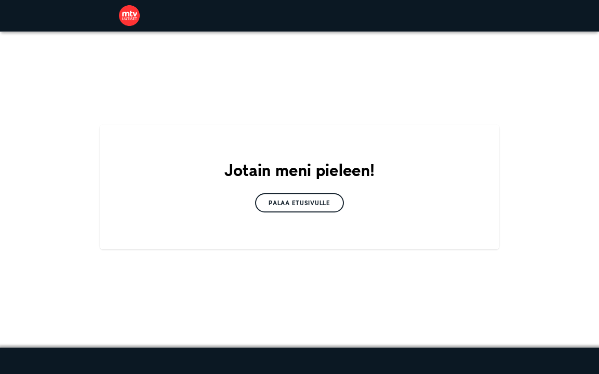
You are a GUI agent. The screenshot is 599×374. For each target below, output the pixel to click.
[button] (299, 202)
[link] (129, 15)
